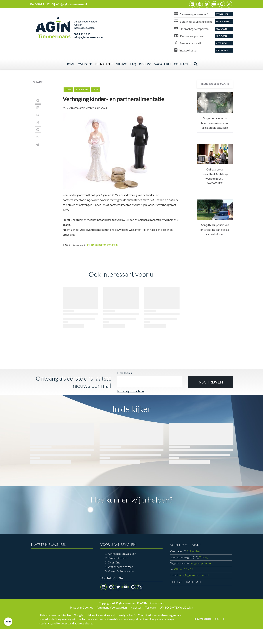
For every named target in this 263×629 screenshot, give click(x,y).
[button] (210, 382)
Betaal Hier (222, 14)
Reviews (145, 64)
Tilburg (188, 557)
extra (95, 90)
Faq (133, 64)
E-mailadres (124, 373)
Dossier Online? (117, 558)
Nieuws (121, 64)
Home (70, 64)
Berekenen (222, 50)
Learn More (202, 619)
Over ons (85, 64)
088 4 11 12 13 (183, 569)
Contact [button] (181, 64)
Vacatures (162, 64)
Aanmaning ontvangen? (122, 553)
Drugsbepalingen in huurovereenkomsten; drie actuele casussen (214, 122)
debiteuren (82, 90)
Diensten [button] (102, 64)
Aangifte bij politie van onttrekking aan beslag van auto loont (214, 229)
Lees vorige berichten (130, 391)
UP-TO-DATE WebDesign (176, 607)
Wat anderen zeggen (120, 566)
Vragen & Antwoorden (121, 571)
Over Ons (114, 562)
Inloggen (221, 28)
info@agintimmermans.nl (102, 244)
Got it (219, 619)
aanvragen (222, 21)
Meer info (221, 43)
